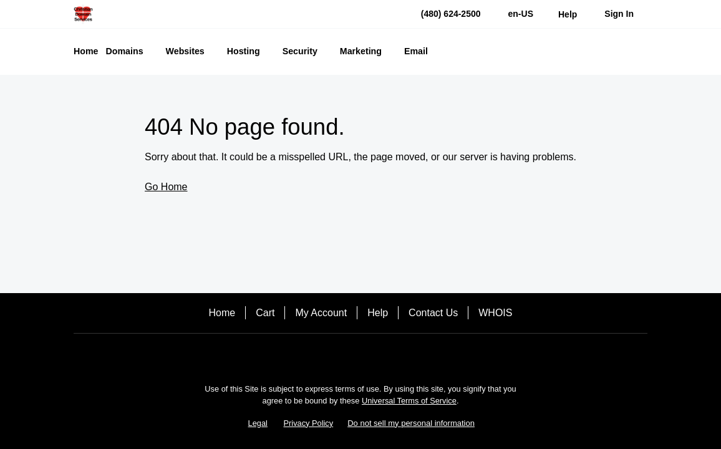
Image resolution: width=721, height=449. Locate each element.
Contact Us (433, 312)
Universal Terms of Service (409, 400)
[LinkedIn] (395, 355)
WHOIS (495, 312)
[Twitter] (360, 355)
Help (377, 312)
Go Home (166, 186)
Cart (265, 312)
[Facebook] (325, 355)
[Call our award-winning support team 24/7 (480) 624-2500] (567, 14)
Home (222, 312)
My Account (321, 312)
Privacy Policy (309, 423)
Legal (258, 423)
